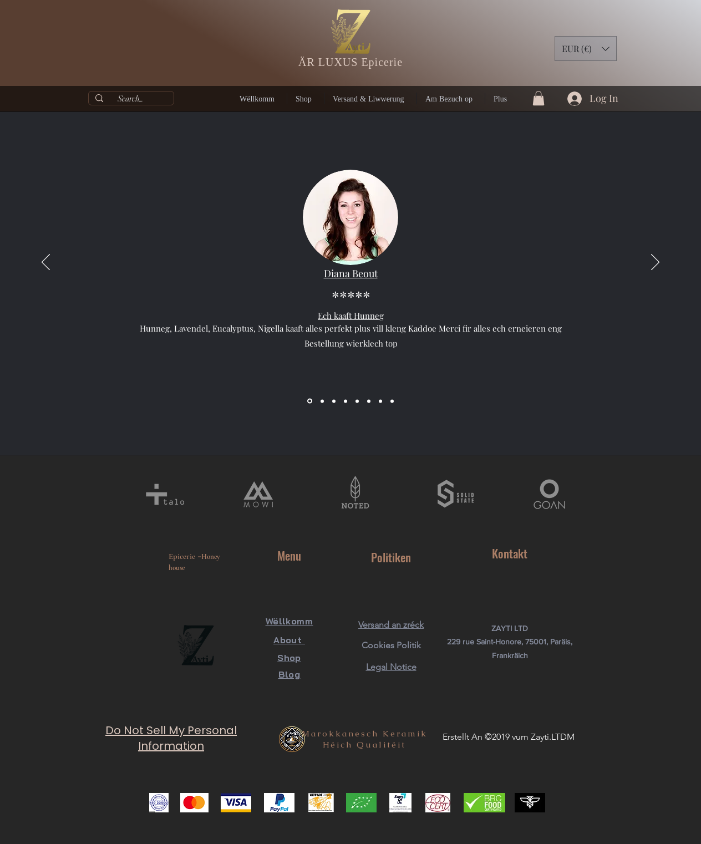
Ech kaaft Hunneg (351, 315)
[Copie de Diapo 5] (368, 401)
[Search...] (130, 98)
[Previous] (46, 263)
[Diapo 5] (357, 401)
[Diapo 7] (380, 401)
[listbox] (586, 48)
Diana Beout (351, 273)
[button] (586, 48)
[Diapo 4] (345, 401)
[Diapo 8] (392, 401)
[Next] (655, 263)
